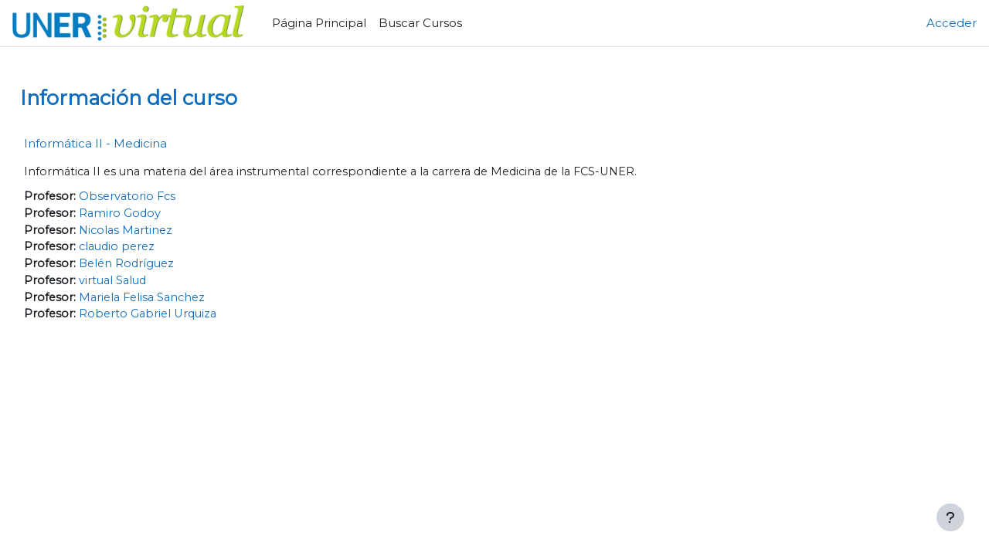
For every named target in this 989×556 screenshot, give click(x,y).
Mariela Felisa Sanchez (180, 301)
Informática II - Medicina (130, 143)
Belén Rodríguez (164, 266)
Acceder (951, 22)
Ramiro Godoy (156, 214)
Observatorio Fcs (164, 197)
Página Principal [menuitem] (319, 22)
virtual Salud (149, 283)
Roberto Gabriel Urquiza (185, 318)
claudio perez (154, 249)
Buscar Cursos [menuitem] (420, 22)
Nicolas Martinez (163, 232)
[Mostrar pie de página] (950, 517)
